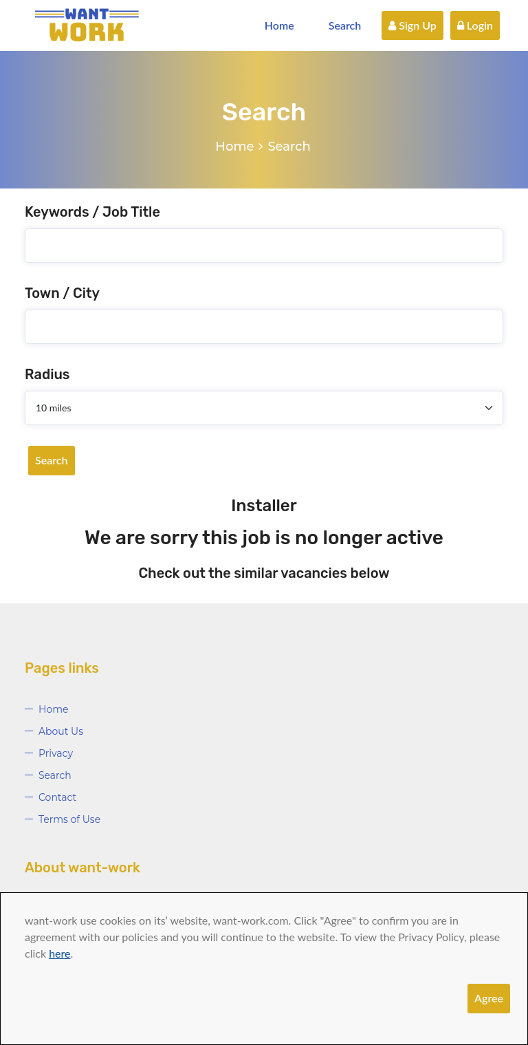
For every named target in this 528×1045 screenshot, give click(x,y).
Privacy (55, 753)
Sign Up (412, 25)
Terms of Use (69, 819)
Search (345, 25)
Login (475, 25)
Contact (57, 797)
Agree (488, 997)
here (59, 953)
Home (279, 25)
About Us (60, 731)
